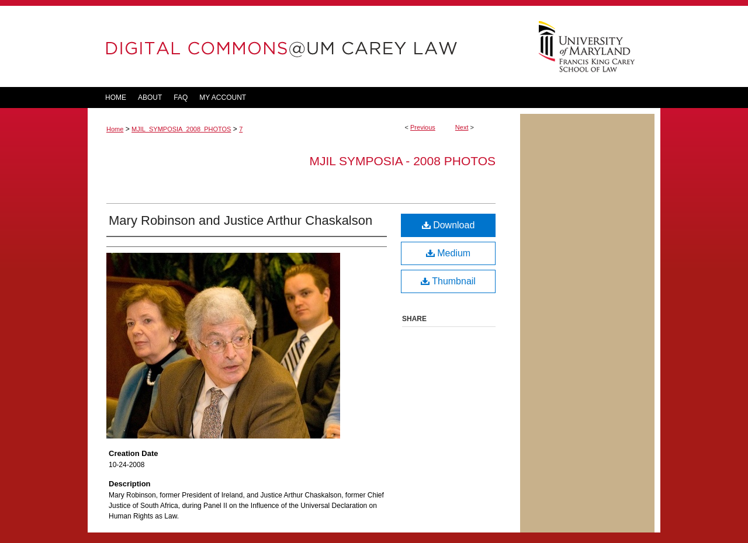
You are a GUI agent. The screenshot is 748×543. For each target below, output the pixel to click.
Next (462, 127)
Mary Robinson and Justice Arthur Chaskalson (240, 220)
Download (448, 225)
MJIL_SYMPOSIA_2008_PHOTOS (181, 129)
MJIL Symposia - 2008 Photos (402, 161)
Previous (422, 127)
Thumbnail (448, 281)
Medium (448, 253)
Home (114, 129)
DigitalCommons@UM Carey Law (304, 46)
